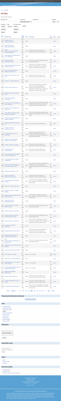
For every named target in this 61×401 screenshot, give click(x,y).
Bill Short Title (4, 19)
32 (23, 290)
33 (25, 290)
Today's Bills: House (7, 308)
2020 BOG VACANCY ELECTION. (12, 186)
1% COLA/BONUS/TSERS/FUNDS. (12, 286)
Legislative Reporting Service (9, 5)
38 (40, 290)
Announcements (6, 321)
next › (49, 290)
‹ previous (13, 290)
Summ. (54, 41)
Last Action (31, 36)
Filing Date (3, 24)
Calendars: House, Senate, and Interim (11, 373)
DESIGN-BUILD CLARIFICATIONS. (12, 231)
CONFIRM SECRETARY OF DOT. (12, 171)
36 (34, 290)
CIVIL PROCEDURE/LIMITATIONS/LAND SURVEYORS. (12, 241)
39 (42, 290)
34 (28, 290)
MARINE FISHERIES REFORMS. (12, 145)
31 (20, 290)
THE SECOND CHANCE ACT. (11, 276)
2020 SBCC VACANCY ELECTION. (12, 250)
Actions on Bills (6, 314)
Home (2, 10)
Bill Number (35, 19)
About (4, 360)
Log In (28, 385)
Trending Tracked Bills (7, 313)
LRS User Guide (6, 361)
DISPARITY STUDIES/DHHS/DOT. (12, 81)
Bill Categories (6, 317)
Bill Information (6, 371)
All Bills (4, 311)
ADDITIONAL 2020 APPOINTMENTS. (13, 258)
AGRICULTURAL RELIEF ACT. (11, 87)
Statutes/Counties (6, 319)
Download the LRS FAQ (30, 299)
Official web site (6, 369)
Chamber (54, 19)
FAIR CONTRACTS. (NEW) (10, 254)
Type (8, 24)
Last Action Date (17, 24)
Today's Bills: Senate (7, 309)
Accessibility (32, 385)
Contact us (5, 363)
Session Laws (6, 316)
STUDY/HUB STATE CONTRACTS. (12, 221)
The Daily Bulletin (6, 306)
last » (53, 290)
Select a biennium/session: (7, 330)
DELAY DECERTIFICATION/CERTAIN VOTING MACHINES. (11, 51)
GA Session (22, 19)
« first (8, 290)
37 (37, 290)
